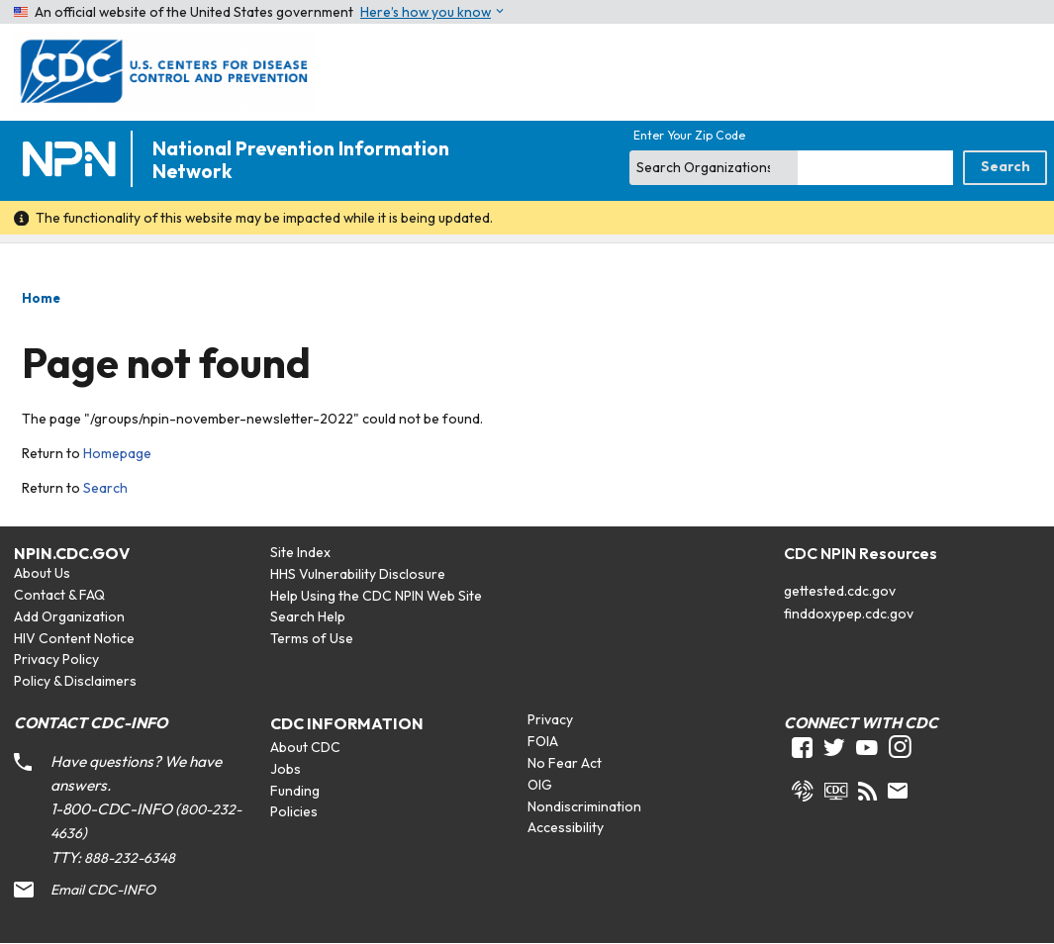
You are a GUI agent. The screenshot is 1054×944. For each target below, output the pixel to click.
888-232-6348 (129, 858)
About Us (42, 573)
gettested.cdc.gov (840, 591)
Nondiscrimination (584, 806)
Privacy (550, 719)
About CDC (305, 747)
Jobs (285, 769)
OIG (539, 785)
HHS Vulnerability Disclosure (357, 574)
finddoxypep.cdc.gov (848, 613)
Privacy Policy (56, 659)
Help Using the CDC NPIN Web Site (376, 596)
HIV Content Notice (74, 638)
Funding (295, 791)
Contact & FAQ (59, 595)
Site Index (300, 552)
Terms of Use (311, 638)
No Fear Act (564, 763)
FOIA (542, 741)
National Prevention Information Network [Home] (300, 160)
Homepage (117, 453)
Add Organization (69, 616)
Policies (294, 811)
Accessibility (565, 827)
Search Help (307, 616)
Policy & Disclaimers (75, 681)
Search (105, 488)
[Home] (73, 161)
